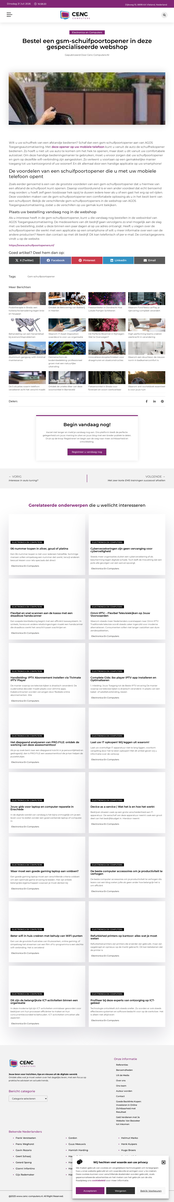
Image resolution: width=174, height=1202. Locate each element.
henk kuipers (129, 1144)
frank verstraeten (26, 1137)
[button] (163, 1163)
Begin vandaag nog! (87, 424)
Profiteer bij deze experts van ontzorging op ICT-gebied (122, 1002)
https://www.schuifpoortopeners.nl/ (31, 245)
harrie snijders (77, 1156)
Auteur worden (124, 1091)
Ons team (121, 1085)
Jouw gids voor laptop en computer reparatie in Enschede (42, 808)
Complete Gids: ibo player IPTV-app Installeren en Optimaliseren (123, 679)
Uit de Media (122, 1075)
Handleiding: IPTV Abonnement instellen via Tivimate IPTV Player (45, 679)
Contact (120, 1096)
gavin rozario (24, 1150)
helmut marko (129, 1137)
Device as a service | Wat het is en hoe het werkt (122, 806)
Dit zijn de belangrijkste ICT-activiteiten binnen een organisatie (44, 1002)
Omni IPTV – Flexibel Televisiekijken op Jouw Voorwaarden (120, 614)
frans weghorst (25, 1144)
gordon (73, 1137)
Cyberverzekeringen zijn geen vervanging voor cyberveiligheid (121, 550)
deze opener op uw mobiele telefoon (78, 147)
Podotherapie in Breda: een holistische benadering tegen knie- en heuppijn (27, 310)
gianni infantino (25, 1168)
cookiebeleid (99, 1181)
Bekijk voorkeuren (151, 1191)
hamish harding (78, 1150)
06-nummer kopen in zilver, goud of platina (39, 548)
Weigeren (120, 1191)
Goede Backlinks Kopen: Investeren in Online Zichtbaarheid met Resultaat (128, 1106)
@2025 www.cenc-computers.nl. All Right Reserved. (36, 1196)
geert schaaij (23, 1156)
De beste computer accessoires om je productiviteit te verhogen (126, 872)
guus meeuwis (77, 1144)
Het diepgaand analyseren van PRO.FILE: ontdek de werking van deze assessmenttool (44, 743)
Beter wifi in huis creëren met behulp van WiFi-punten (46, 935)
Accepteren (90, 1191)
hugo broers (128, 1150)
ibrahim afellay (130, 1156)
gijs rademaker (25, 1174)
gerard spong (24, 1162)
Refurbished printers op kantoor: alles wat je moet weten (123, 937)
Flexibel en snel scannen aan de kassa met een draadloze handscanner (41, 614)
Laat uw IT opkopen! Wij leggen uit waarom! (119, 742)
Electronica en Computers (87, 32)
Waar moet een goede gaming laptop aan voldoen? (44, 871)
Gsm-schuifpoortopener (41, 276)
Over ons (121, 1080)
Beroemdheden (124, 1070)
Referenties (122, 1064)
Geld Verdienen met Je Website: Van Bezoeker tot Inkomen (128, 1120)
